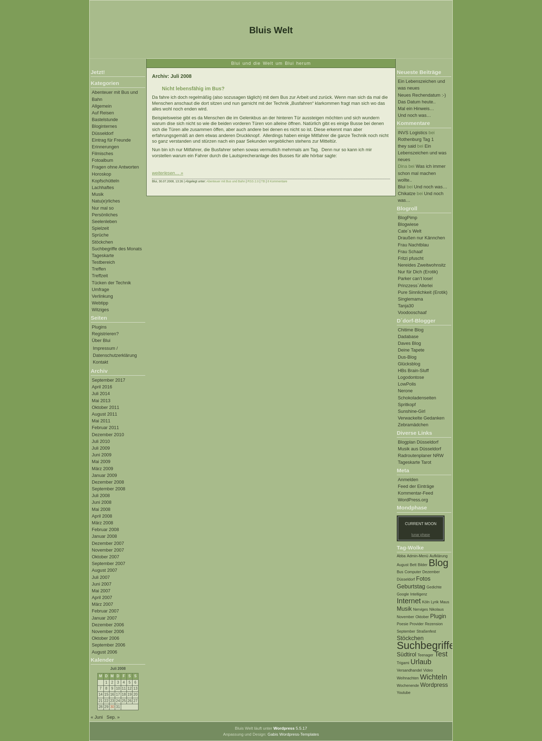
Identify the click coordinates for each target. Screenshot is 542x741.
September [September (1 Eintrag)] (406, 631)
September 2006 (108, 645)
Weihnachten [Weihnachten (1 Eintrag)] (408, 678)
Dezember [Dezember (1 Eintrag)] (431, 572)
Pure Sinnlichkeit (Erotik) (422, 292)
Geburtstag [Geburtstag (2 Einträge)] (411, 586)
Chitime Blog (411, 329)
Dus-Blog (407, 357)
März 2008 (102, 522)
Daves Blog (409, 343)
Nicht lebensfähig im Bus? (193, 88)
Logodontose (411, 377)
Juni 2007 (102, 584)
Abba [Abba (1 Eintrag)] (401, 556)
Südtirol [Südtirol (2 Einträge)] (406, 654)
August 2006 (104, 652)
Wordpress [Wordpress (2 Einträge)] (434, 685)
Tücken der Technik (111, 282)
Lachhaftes (103, 187)
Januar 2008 (104, 536)
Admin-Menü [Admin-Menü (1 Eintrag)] (417, 556)
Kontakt (100, 362)
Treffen (99, 269)
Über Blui (101, 340)
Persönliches (105, 214)
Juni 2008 (102, 502)
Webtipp (100, 303)
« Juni (97, 717)
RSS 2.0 (253, 181)
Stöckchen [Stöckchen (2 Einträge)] (410, 638)
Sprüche (100, 235)
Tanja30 (406, 305)
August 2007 (104, 570)
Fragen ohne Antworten (115, 167)
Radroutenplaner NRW (421, 455)
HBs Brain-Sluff (413, 370)
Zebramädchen (413, 424)
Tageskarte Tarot (414, 462)
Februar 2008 (105, 529)
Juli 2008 (101, 495)
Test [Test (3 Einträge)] (441, 654)
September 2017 (108, 380)
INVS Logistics (412, 132)
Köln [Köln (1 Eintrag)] (425, 602)
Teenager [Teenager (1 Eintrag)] (425, 655)
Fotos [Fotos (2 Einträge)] (423, 578)
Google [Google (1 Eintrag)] (403, 594)
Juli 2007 (101, 577)
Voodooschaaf (412, 312)
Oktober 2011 (105, 407)
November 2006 (108, 631)
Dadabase (408, 336)
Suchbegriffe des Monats (117, 248)
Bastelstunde (105, 119)
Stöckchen (102, 242)
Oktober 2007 (105, 556)
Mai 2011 (101, 420)
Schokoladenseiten (417, 397)
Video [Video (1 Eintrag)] (428, 670)
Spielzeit (100, 228)
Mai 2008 (101, 509)
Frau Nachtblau (413, 244)
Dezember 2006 (108, 624)
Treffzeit (100, 275)
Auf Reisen (103, 112)
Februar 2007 (105, 611)
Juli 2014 (101, 393)
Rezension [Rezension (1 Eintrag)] (433, 624)
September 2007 (108, 563)
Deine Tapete (411, 350)
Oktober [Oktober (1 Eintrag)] (422, 617)
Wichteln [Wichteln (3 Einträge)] (433, 677)
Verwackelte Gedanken (421, 418)
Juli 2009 (101, 448)
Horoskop (101, 174)
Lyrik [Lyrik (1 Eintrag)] (435, 602)
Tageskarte (103, 255)
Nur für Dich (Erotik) (418, 271)
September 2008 (108, 488)
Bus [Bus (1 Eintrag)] (400, 572)
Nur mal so (103, 208)
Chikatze (407, 193)
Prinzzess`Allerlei (415, 285)
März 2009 (102, 468)
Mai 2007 (101, 590)
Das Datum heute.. (417, 101)
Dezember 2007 (108, 543)
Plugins (99, 327)
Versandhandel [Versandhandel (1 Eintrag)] (409, 670)
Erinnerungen (105, 146)
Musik (97, 194)
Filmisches (102, 153)
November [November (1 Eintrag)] (405, 617)
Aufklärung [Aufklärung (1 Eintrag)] (438, 556)
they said (407, 146)
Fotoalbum (102, 160)
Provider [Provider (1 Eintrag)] (417, 624)
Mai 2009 (101, 461)
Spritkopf (407, 404)
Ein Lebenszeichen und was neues (422, 152)
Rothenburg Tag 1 (416, 139)
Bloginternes (104, 126)
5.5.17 (290, 728)
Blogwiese (408, 224)
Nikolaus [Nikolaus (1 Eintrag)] (436, 609)
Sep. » (113, 717)
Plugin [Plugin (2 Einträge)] (438, 616)
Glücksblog (409, 363)
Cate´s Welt (410, 231)
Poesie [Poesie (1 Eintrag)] (402, 624)
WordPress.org (413, 499)
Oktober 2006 (105, 638)
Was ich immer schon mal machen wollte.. (422, 173)
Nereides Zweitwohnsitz (422, 265)
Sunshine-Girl (411, 411)
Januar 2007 (104, 618)
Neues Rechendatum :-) (422, 95)
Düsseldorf (102, 133)
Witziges (100, 309)
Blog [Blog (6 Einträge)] (438, 562)
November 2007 (108, 550)
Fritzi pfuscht (411, 258)
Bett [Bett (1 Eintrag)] (413, 565)
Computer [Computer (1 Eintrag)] (413, 572)
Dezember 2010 (108, 434)
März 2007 (102, 604)
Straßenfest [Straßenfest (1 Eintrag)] (426, 631)
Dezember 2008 (108, 482)
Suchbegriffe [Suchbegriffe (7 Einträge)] (426, 645)
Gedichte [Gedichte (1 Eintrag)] (434, 587)
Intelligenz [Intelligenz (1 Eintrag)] (418, 594)
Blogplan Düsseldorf (418, 442)
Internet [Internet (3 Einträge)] (409, 601)
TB (263, 181)
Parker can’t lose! (415, 278)
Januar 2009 (104, 475)
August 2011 (104, 414)
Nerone (405, 390)
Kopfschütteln (105, 180)
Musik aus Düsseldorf (419, 448)
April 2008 (102, 516)
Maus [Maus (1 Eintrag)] (444, 602)
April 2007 (102, 597)
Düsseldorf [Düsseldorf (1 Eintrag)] (406, 579)
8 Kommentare (277, 181)
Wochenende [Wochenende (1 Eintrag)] (408, 685)
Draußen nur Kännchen (421, 237)
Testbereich (103, 262)
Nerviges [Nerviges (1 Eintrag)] (420, 609)
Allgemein (102, 106)
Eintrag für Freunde (111, 140)
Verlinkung (102, 296)
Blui (401, 186)
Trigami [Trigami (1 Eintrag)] (403, 663)
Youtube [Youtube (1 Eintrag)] (404, 692)
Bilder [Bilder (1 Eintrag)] (422, 565)
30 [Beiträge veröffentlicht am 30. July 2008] (112, 707)
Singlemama (410, 299)
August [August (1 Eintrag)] (402, 565)
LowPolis (407, 384)
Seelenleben (104, 221)
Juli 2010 (101, 441)
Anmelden (408, 479)
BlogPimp (407, 217)
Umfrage (100, 289)
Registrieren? (105, 333)
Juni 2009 (102, 454)
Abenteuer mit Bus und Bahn (226, 181)
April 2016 (102, 386)
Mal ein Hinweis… (416, 108)
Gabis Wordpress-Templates (293, 734)
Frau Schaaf (410, 251)
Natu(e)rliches (106, 201)
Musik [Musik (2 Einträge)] (404, 608)
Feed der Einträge (416, 486)
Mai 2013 (101, 400)
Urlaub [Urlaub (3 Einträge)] (421, 662)
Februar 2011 (105, 427)
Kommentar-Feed (415, 493)
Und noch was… (414, 115)
